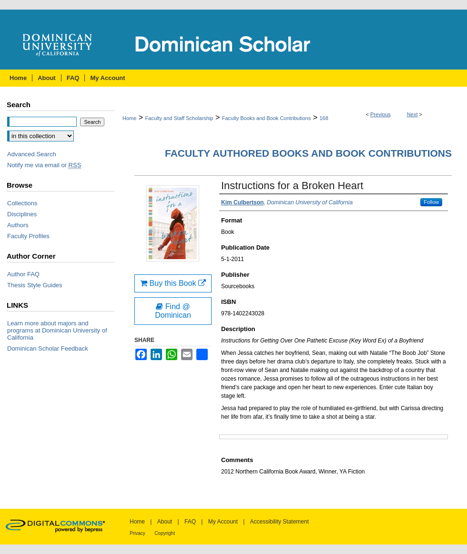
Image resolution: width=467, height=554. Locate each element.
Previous (380, 114)
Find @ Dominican (173, 310)
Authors (18, 225)
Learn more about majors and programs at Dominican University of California (57, 330)
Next (412, 114)
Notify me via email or (44, 165)
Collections (22, 203)
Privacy (137, 533)
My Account (223, 521)
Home (129, 118)
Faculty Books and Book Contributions (266, 118)
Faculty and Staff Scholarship (179, 118)
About (164, 521)
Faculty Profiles (28, 236)
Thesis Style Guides (34, 285)
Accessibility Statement (279, 521)
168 (323, 118)
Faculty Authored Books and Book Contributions (308, 153)
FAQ (190, 521)
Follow (431, 202)
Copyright (164, 533)
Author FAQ (23, 274)
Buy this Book (173, 283)
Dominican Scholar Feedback (47, 348)
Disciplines (22, 214)
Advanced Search (31, 154)
